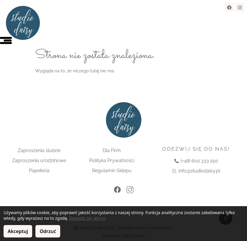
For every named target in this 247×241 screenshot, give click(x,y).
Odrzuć (48, 231)
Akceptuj (18, 231)
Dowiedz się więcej (87, 218)
